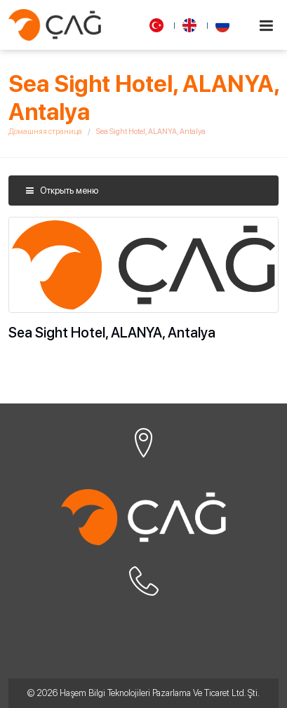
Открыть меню (61, 190)
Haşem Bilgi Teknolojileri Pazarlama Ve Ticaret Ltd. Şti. (160, 693)
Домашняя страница (45, 131)
